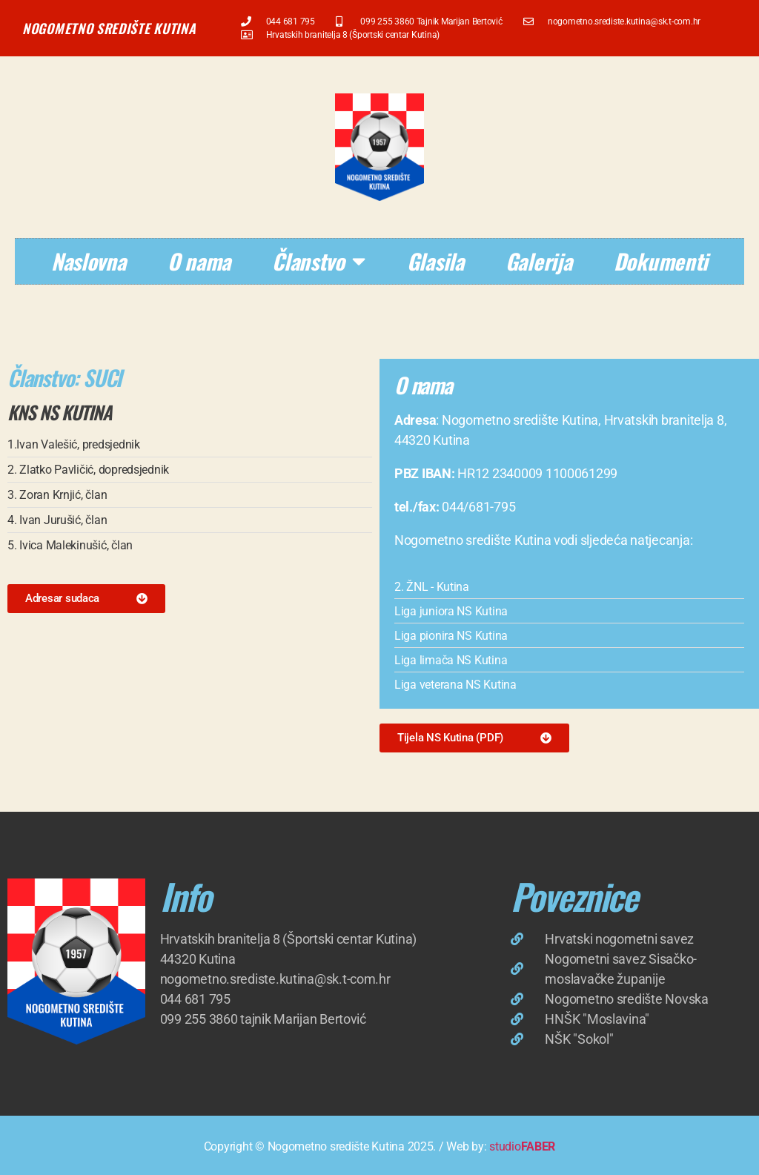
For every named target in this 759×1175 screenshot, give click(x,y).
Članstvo (318, 261)
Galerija (539, 261)
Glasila (435, 261)
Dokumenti (661, 261)
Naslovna (88, 261)
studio (522, 1146)
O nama (199, 261)
